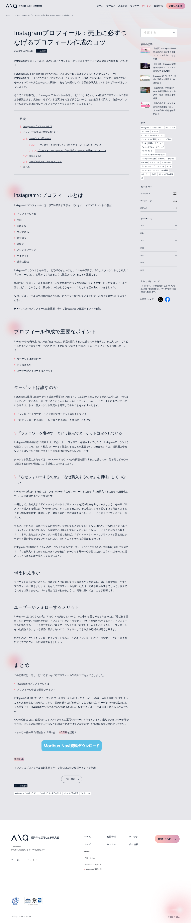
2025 (142, 225)
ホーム (100, 5)
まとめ (26, 167)
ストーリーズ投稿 (164, 139)
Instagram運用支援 (93, 869)
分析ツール (162, 159)
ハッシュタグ (170, 128)
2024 (142, 233)
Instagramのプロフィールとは (37, 126)
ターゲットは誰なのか (40, 138)
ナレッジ (146, 5)
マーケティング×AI (92, 864)
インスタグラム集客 (166, 174)
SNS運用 (164, 170)
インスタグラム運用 (71, 793)
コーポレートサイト (24, 860)
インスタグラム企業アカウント (50, 793)
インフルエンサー (147, 151)
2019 (142, 270)
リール (143, 143)
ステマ (169, 166)
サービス (110, 5)
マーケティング (158, 201)
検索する (174, 32)
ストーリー (145, 174)
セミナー (134, 5)
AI (142, 178)
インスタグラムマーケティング (152, 147)
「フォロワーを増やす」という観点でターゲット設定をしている (69, 145)
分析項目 (171, 159)
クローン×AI (89, 858)
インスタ (155, 132)
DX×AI (87, 851)
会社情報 (158, 5)
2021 (142, 255)
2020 (142, 263)
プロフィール (85, 793)
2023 (142, 240)
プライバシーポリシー (21, 916)
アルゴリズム (155, 162)
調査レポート (158, 208)
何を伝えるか (35, 156)
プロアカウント (158, 166)
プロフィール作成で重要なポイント (40, 132)
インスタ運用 (41, 51)
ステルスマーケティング (150, 170)
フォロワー (145, 132)
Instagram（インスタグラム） (26, 793)
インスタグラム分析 (148, 159)
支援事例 (122, 5)
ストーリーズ (166, 162)
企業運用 (144, 162)
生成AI (154, 174)
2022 (142, 248)
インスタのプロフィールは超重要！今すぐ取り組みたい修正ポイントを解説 (60, 308)
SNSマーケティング (155, 143)
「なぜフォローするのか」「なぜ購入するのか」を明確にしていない (71, 150)
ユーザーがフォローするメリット (45, 161)
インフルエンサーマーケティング (153, 155)
